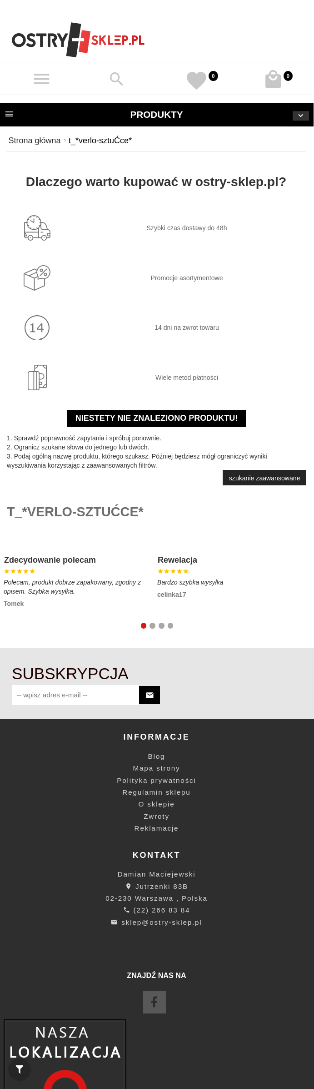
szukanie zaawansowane (264, 478)
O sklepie (157, 804)
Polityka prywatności (156, 780)
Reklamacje (157, 828)
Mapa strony (156, 768)
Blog (156, 756)
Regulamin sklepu (156, 792)
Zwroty (156, 816)
